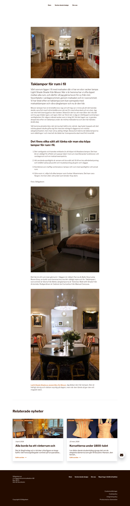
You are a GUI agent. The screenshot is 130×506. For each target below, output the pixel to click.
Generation (113, 499)
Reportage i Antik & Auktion (107, 477)
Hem (49, 6)
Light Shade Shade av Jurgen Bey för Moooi (49, 385)
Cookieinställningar (110, 491)
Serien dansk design (62, 6)
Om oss (74, 6)
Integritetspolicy (111, 497)
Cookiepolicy (113, 494)
